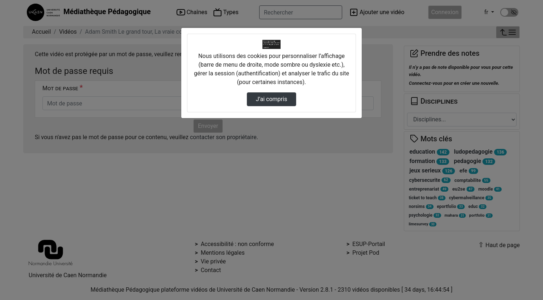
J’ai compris (271, 99)
